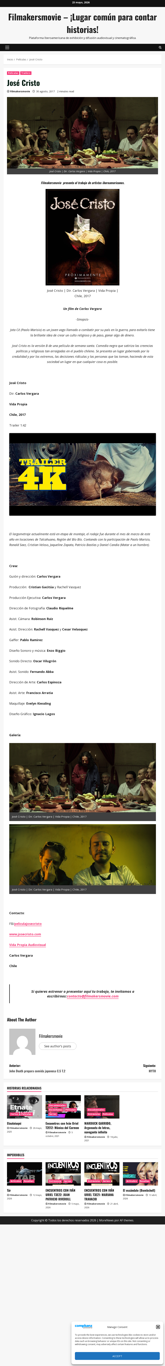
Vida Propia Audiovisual (27, 945)
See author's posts (58, 1046)
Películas (13, 73)
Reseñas (29, 1181)
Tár (9, 1190)
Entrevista (94, 1114)
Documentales (57, 1105)
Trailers (25, 73)
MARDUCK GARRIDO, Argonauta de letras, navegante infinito (97, 1127)
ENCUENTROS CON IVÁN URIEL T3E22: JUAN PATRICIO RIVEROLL (60, 1194)
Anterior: (46, 1068)
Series (52, 1114)
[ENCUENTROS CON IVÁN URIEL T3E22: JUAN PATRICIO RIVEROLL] (63, 1174)
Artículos (16, 1181)
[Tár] (24, 1174)
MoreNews (106, 1220)
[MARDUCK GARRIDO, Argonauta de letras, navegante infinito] (101, 1107)
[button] (158, 1327)
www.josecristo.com (25, 934)
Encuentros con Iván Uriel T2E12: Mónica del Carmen (62, 1125)
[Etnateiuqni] (24, 1107)
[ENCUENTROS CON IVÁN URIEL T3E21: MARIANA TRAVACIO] (101, 1174)
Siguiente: (119, 1068)
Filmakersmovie (20, 91)
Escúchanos (56, 1109)
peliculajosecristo (28, 924)
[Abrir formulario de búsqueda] (160, 47)
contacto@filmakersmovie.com (93, 996)
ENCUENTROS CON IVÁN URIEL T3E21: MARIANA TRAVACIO (99, 1194)
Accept (117, 1356)
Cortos (14, 1114)
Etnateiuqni (14, 1123)
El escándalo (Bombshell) (139, 1190)
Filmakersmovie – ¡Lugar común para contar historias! (82, 22)
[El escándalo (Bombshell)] (140, 1174)
